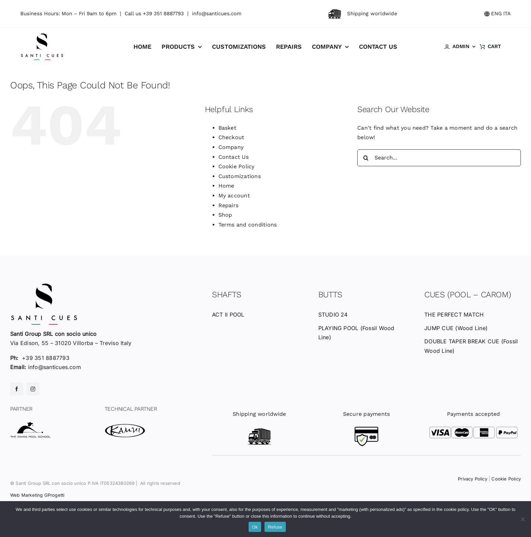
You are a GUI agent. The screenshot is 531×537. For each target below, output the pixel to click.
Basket (227, 128)
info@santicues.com (216, 13)
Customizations (239, 176)
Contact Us (233, 157)
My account (234, 195)
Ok (255, 527)
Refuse (275, 527)
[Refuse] (522, 519)
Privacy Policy (472, 478)
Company (231, 147)
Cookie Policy (236, 166)
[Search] (365, 157)
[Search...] (439, 157)
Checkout (231, 137)
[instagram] (32, 389)
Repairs (228, 205)
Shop (225, 215)
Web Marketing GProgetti (37, 495)
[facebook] (16, 389)
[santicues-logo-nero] (42, 35)
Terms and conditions (247, 224)
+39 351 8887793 (163, 13)
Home (226, 185)
